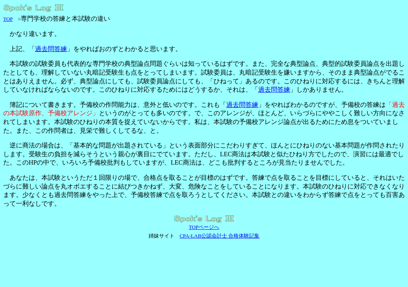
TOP (8, 19)
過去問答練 (51, 48)
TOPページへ (204, 227)
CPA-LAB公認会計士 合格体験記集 (220, 236)
